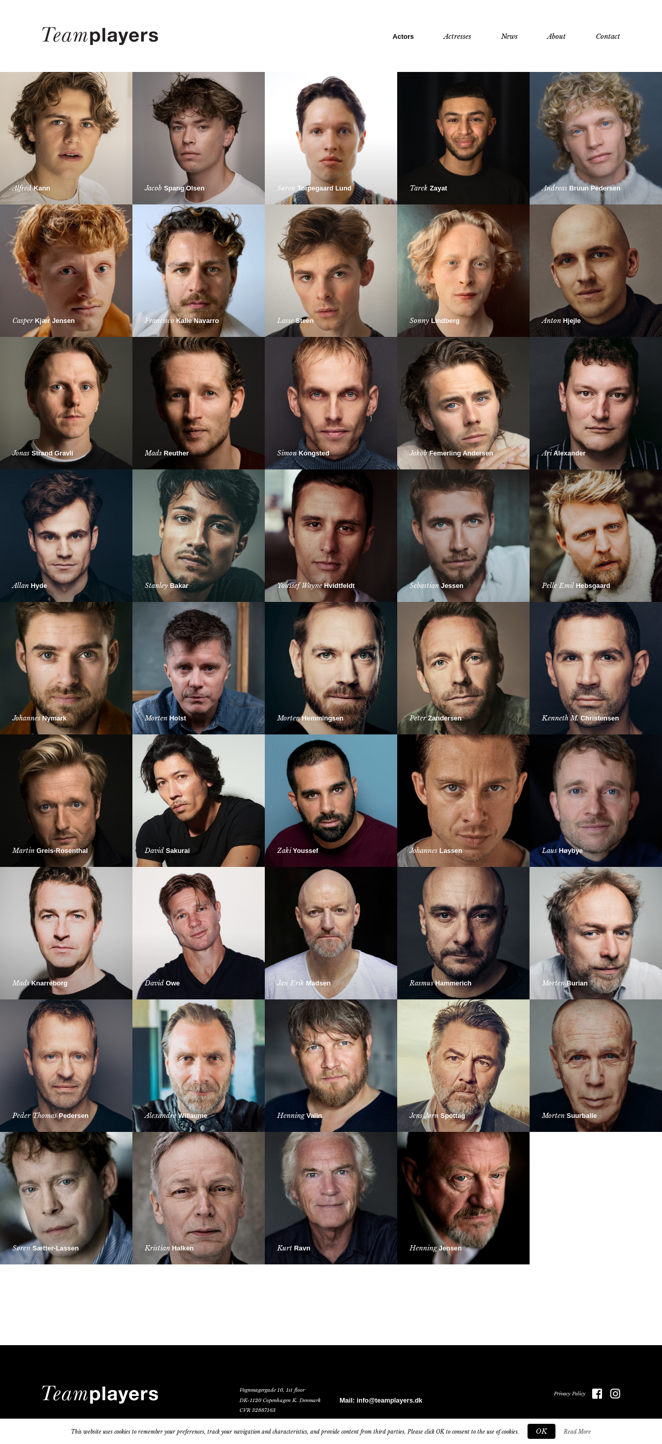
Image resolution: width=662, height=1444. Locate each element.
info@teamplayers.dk (390, 1401)
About (556, 36)
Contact (608, 36)
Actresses (457, 36)
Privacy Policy (567, 1394)
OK (541, 1431)
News (509, 36)
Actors (403, 36)
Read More (577, 1431)
